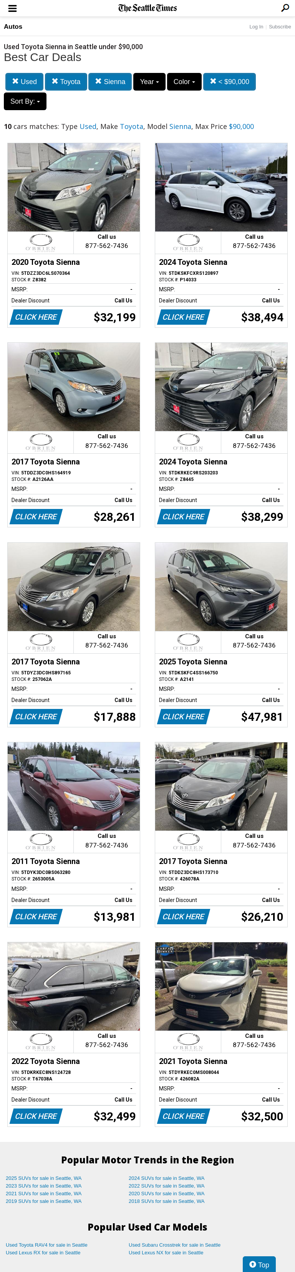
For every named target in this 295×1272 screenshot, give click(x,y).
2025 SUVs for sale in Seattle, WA (44, 1178)
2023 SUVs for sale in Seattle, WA (44, 1186)
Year (149, 82)
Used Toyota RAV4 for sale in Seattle (47, 1245)
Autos (13, 26)
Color (184, 82)
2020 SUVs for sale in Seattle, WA (167, 1193)
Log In (256, 27)
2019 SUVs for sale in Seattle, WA (44, 1201)
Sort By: (25, 101)
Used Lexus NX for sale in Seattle (166, 1252)
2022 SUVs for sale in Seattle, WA (167, 1186)
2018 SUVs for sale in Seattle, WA (167, 1201)
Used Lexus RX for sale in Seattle (43, 1252)
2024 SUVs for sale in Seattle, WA (167, 1178)
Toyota (66, 82)
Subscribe (280, 27)
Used (24, 82)
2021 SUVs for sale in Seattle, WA (44, 1193)
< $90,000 (230, 82)
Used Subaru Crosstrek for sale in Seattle (174, 1245)
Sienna (110, 82)
